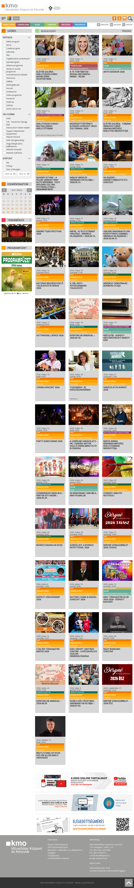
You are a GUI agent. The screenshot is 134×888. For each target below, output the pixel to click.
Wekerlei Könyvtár (14, 149)
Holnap (9, 166)
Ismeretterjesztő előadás (16, 74)
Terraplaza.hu (53, 855)
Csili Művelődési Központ (58, 858)
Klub (37, 24)
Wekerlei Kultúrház (14, 153)
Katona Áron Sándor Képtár (18, 127)
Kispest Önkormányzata (58, 844)
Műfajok (7, 37)
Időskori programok (14, 65)
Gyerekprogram (12, 62)
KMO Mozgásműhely (15, 140)
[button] (9, 19)
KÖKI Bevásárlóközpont (58, 847)
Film (8, 55)
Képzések (65, 24)
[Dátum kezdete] (10, 174)
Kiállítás (9, 81)
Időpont (8, 158)
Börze (8, 45)
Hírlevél (103, 24)
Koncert (9, 88)
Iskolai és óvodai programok (13, 70)
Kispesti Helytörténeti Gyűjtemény (15, 132)
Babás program (12, 41)
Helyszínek (9, 114)
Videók (127, 24)
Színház (9, 105)
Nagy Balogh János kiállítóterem (14, 145)
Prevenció (80, 24)
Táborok (51, 24)
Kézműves (10, 78)
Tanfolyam (23, 24)
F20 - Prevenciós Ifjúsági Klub (16, 123)
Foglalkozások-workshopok (18, 58)
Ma (7, 162)
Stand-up (10, 102)
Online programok (14, 95)
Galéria (115, 24)
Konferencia (11, 91)
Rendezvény (9, 24)
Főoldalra (126, 31)
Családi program (13, 48)
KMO (8, 118)
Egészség (10, 52)
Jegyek (16, 18)
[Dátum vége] (23, 174)
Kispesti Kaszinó (13, 137)
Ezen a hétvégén (13, 169)
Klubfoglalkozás (13, 85)
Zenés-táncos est (13, 108)
